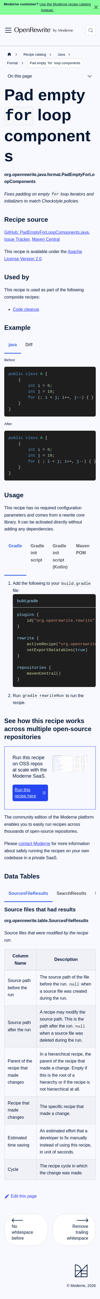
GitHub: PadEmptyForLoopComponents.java (46, 232)
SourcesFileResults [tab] (28, 893)
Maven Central (46, 239)
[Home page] (9, 54)
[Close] (96, 7)
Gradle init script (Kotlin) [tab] (60, 556)
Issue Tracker (17, 239)
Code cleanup (26, 309)
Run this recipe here (30, 793)
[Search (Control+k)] (91, 30)
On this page (20, 76)
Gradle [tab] (15, 546)
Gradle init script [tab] (37, 553)
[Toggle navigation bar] (8, 30)
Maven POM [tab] (82, 549)
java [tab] (13, 344)
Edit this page (20, 1196)
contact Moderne (34, 843)
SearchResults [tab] (71, 893)
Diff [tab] (29, 344)
